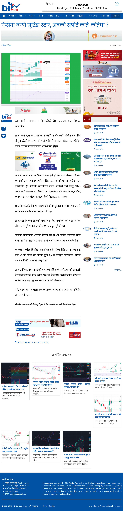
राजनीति (41, 16)
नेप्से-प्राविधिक (6, 45)
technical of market (22, 329)
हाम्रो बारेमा (8, 506)
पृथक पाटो (105, 16)
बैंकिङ (21, 16)
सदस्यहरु (35, 506)
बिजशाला (4, 121)
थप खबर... (118, 270)
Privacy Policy (21, 506)
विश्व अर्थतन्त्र (81, 16)
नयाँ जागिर (70, 16)
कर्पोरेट (50, 16)
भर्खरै (115, 16)
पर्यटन (58, 16)
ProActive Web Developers (111, 506)
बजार (31, 16)
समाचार (11, 16)
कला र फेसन (94, 16)
